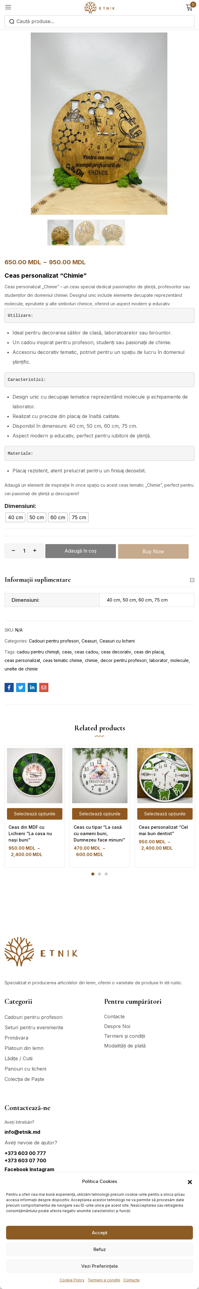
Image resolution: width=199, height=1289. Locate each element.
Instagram (42, 1169)
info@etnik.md (22, 1132)
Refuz (99, 1249)
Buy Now (154, 551)
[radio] (15, 517)
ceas (67, 651)
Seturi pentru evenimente (34, 1027)
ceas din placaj (149, 651)
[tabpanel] (34, 807)
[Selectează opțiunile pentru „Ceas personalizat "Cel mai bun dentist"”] (165, 814)
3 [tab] (106, 874)
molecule (179, 660)
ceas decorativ (116, 651)
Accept (99, 1233)
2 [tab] (99, 874)
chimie (91, 660)
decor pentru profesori (123, 660)
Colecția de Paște (24, 1079)
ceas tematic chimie (62, 660)
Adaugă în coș (81, 551)
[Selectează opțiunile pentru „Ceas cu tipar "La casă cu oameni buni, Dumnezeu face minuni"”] (99, 814)
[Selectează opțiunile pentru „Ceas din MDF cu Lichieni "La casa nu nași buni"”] (34, 814)
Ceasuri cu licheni (117, 640)
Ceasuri (89, 640)
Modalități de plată (125, 1046)
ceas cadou (86, 651)
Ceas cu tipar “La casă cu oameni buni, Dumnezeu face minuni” (99, 834)
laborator (158, 660)
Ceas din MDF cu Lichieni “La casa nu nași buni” (30, 834)
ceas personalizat (22, 660)
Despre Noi (117, 1026)
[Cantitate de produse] (24, 551)
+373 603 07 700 (25, 1160)
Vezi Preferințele (99, 1266)
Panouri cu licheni (25, 1069)
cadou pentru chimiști (38, 651)
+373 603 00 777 (25, 1153)
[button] (190, 1181)
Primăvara (16, 1038)
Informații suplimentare (99, 580)
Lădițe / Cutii (19, 1058)
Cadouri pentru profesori (54, 640)
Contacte (131, 1280)
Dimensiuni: (20, 506)
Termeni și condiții (104, 1280)
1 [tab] (92, 874)
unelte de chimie (21, 668)
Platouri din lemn (24, 1048)
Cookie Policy (72, 1280)
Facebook (17, 1169)
